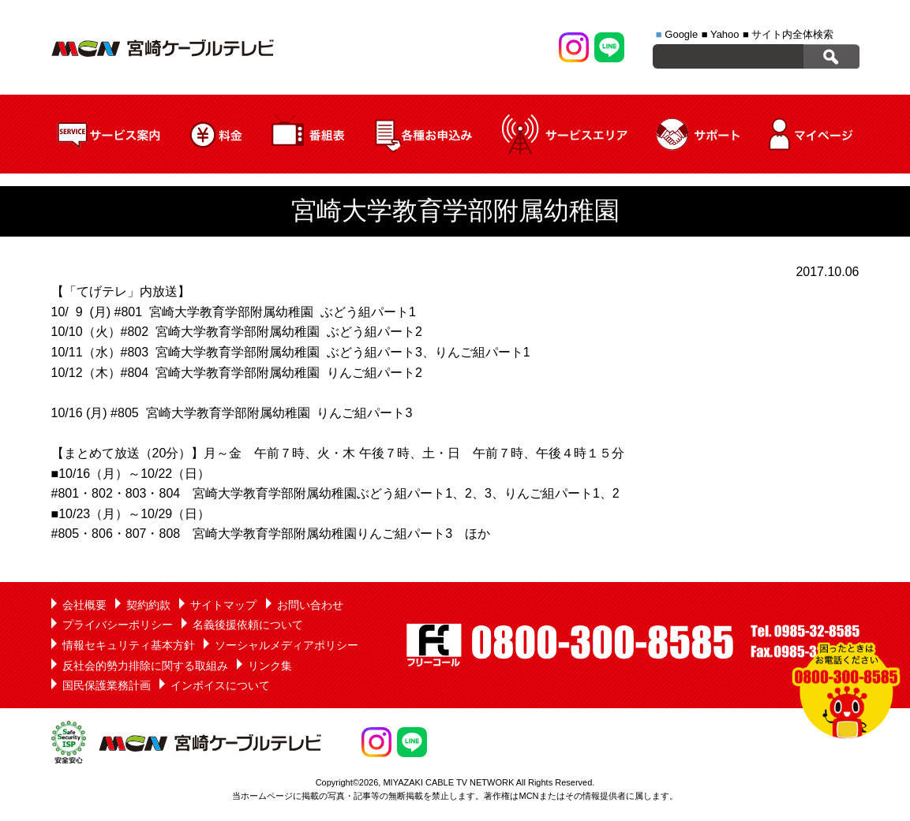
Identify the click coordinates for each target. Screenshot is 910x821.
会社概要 (84, 605)
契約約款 (148, 605)
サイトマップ (223, 605)
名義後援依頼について (248, 624)
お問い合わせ (310, 605)
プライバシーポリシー (117, 624)
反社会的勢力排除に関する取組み (145, 665)
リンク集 (270, 665)
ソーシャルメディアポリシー (286, 645)
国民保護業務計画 (106, 685)
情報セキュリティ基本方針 (128, 645)
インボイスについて (220, 685)
